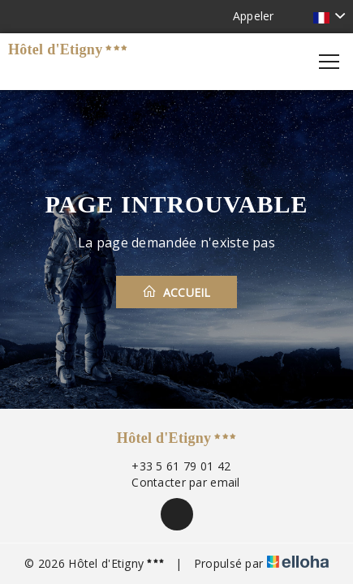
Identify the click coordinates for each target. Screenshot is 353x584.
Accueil (176, 292)
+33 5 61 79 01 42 (171, 466)
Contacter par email (176, 482)
